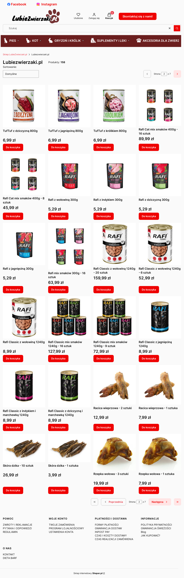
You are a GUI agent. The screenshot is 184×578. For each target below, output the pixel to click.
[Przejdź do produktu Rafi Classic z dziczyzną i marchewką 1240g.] (69, 386)
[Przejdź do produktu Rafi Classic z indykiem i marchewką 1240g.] (24, 386)
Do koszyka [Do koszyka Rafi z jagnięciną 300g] (13, 289)
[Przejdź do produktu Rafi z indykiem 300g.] (114, 175)
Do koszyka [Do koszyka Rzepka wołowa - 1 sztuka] (149, 490)
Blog (143, 531)
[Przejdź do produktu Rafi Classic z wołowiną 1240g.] (24, 317)
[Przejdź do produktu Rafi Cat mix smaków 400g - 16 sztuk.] (160, 105)
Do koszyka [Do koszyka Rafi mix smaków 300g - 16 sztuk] (58, 289)
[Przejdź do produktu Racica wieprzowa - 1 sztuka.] (160, 385)
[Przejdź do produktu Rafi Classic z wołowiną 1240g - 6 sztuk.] (160, 244)
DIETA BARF (10, 557)
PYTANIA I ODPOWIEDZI (17, 528)
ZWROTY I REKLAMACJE (17, 524)
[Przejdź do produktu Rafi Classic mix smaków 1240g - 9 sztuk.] (114, 317)
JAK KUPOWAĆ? (150, 535)
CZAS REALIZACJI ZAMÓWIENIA (114, 539)
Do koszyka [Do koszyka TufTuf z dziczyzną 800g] (13, 147)
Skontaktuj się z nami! (138, 16)
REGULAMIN (10, 531)
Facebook (16, 4)
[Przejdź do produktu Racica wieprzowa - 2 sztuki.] (114, 385)
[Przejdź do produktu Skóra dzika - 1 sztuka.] (69, 448)
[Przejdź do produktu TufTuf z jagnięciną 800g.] (69, 106)
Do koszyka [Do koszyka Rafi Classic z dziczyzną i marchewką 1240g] (58, 427)
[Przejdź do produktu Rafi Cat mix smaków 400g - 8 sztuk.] (24, 174)
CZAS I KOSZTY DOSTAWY (111, 535)
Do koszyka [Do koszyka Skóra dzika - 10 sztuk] (13, 490)
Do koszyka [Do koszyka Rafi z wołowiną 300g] (58, 216)
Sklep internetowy (87, 573)
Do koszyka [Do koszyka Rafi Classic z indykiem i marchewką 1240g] (13, 427)
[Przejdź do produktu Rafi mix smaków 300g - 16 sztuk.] (69, 246)
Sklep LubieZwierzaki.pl (15, 54)
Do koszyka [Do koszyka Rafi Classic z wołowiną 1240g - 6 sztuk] (149, 289)
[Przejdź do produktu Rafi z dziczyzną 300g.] (160, 175)
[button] (177, 28)
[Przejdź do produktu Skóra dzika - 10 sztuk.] (24, 448)
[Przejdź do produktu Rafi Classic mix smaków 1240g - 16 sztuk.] (69, 317)
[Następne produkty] (160, 502)
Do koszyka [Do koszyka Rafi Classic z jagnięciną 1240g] (149, 358)
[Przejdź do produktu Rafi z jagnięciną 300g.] (24, 244)
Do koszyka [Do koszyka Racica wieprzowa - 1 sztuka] (149, 427)
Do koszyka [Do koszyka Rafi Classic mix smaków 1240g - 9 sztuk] (103, 358)
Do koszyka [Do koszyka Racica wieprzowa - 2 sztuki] (103, 427)
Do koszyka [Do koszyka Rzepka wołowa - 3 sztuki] (103, 490)
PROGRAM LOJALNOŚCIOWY (66, 528)
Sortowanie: (10, 66)
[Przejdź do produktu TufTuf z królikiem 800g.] (114, 106)
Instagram (47, 4)
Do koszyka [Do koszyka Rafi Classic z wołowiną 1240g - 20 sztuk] (103, 289)
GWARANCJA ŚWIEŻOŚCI (156, 528)
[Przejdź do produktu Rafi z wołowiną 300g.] (69, 175)
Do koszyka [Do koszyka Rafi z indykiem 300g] (103, 216)
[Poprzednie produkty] (113, 502)
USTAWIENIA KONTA (61, 531)
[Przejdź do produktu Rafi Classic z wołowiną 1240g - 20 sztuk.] (114, 244)
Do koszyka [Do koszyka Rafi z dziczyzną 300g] (149, 216)
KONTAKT (9, 554)
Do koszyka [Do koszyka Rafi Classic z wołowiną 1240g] (13, 358)
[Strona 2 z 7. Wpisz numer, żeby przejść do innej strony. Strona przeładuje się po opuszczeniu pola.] (164, 74)
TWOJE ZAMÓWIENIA (62, 524)
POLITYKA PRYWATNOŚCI (156, 524)
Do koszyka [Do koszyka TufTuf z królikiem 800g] (103, 147)
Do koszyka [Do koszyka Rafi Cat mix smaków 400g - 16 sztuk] (149, 147)
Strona (157, 73)
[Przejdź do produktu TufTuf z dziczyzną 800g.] (24, 106)
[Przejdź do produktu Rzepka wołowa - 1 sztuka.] (160, 452)
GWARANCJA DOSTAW (108, 528)
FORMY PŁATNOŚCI (107, 524)
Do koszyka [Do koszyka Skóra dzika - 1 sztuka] (58, 490)
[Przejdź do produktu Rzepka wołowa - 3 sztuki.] (114, 452)
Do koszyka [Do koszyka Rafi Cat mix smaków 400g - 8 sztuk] (13, 216)
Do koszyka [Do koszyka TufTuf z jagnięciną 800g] (58, 147)
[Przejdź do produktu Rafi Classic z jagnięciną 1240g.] (160, 317)
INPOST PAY (102, 531)
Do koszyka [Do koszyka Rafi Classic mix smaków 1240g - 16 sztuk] (58, 358)
